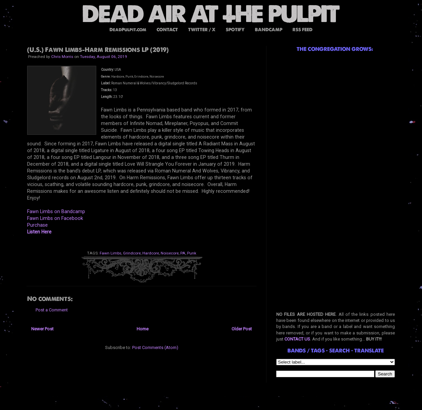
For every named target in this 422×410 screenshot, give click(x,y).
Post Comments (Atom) (155, 347)
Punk (191, 253)
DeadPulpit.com (127, 30)
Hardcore (150, 253)
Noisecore (170, 253)
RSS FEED (303, 30)
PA (182, 253)
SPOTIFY (235, 30)
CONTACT (167, 30)
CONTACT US (297, 339)
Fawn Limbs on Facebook (55, 218)
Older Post (242, 328)
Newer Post (42, 328)
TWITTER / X (202, 30)
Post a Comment (52, 309)
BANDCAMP (268, 30)
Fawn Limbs (110, 253)
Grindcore (132, 253)
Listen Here (39, 231)
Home (142, 328)
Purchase (37, 225)
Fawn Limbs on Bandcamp (56, 211)
